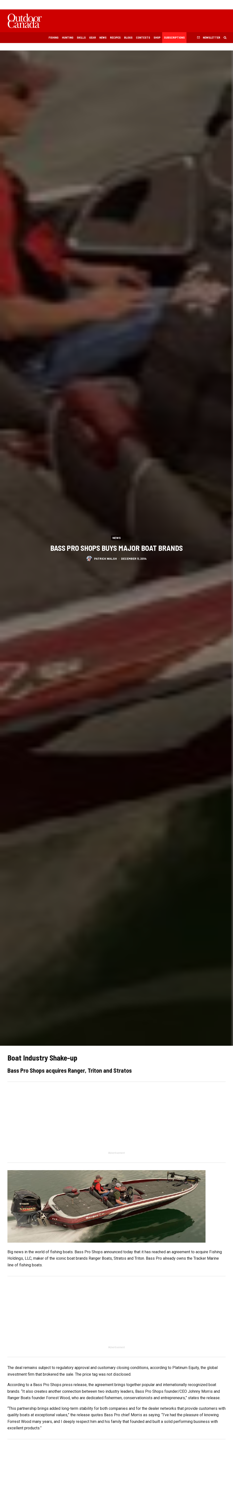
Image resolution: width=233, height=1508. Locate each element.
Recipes (115, 37)
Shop (157, 37)
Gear (92, 37)
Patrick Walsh (105, 559)
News (102, 37)
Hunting (67, 37)
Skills (81, 37)
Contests (143, 37)
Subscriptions (174, 37)
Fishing (53, 37)
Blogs (128, 37)
